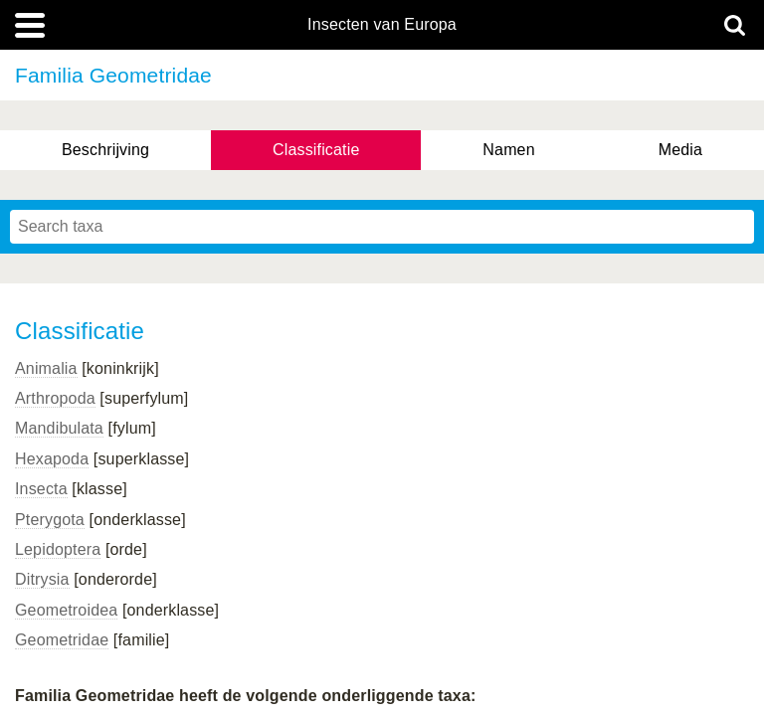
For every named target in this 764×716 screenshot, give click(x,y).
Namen (508, 149)
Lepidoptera (57, 549)
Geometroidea (66, 610)
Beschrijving (105, 149)
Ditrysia (42, 579)
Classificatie (316, 149)
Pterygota (50, 519)
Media (680, 149)
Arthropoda (55, 398)
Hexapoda (52, 458)
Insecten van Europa (382, 25)
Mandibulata (59, 428)
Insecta (41, 488)
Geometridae (61, 639)
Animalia (46, 368)
